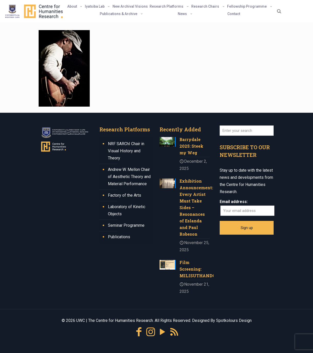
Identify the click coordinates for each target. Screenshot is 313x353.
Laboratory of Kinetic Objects (126, 210)
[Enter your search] (247, 130)
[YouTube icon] (162, 332)
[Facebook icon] (139, 332)
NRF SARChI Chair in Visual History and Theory (126, 150)
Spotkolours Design (234, 320)
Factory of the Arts (124, 195)
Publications (119, 236)
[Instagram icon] (151, 332)
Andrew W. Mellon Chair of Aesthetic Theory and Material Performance (129, 176)
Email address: (234, 201)
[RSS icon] (174, 332)
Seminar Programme (126, 225)
